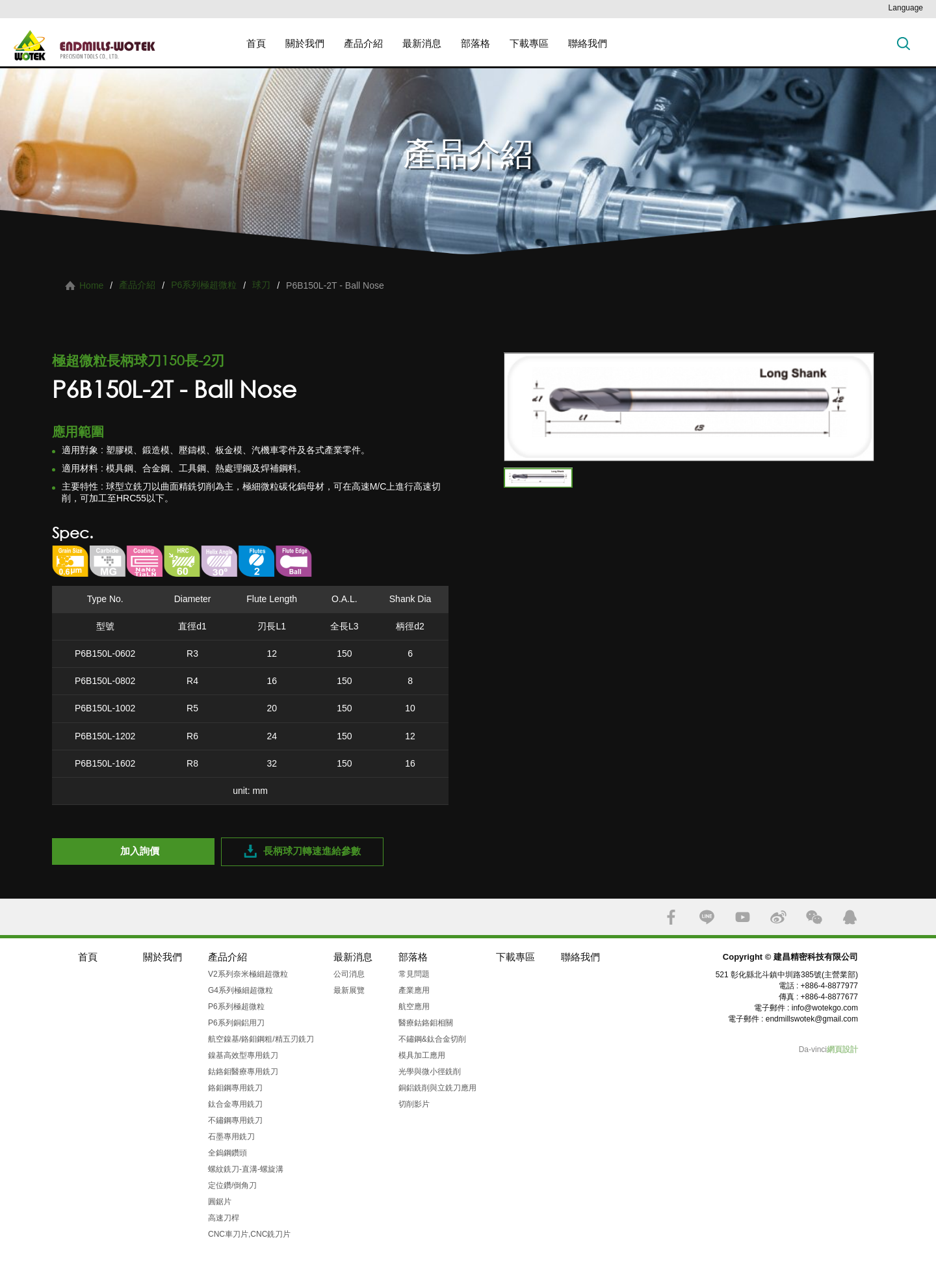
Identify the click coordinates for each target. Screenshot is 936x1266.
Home (91, 285)
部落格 (475, 43)
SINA (778, 917)
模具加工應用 (421, 1055)
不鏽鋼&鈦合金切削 (432, 1039)
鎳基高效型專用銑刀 (243, 1055)
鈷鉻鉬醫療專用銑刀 (243, 1071)
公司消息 (349, 974)
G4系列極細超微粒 (240, 990)
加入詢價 (139, 850)
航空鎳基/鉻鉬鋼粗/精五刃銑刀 (261, 1039)
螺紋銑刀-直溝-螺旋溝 (245, 1169)
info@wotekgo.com (825, 1007)
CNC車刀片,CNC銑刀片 (249, 1234)
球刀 (261, 285)
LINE (707, 917)
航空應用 (414, 1006)
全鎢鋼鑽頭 (227, 1152)
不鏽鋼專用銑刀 (235, 1120)
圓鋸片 (219, 1201)
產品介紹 (363, 43)
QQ (850, 917)
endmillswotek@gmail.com (812, 1018)
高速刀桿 (223, 1217)
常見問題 (414, 974)
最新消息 (421, 43)
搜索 (903, 43)
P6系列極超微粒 (204, 285)
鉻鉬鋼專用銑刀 (235, 1087)
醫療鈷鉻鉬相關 (425, 1022)
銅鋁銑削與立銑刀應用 (437, 1087)
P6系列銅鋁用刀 (236, 1022)
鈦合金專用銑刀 (235, 1104)
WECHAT (814, 917)
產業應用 (414, 990)
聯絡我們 (587, 43)
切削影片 (414, 1104)
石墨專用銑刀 (231, 1136)
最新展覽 (349, 990)
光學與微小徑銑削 (429, 1071)
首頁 (256, 43)
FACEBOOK (671, 917)
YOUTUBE (742, 917)
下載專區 (529, 43)
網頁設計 (842, 1049)
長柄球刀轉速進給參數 (312, 850)
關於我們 (304, 43)
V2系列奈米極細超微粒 (248, 974)
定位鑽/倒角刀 (232, 1185)
